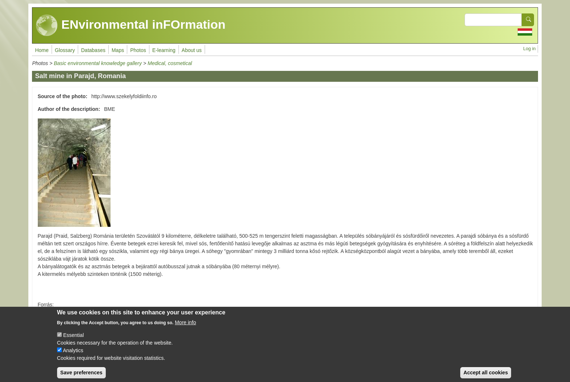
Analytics (73, 356)
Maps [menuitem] (118, 50)
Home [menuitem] (41, 50)
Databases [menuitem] (93, 50)
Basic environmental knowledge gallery (98, 63)
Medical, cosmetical (170, 63)
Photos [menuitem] (138, 50)
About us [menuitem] (192, 50)
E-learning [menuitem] (164, 50)
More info (185, 328)
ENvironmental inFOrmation (130, 25)
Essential (73, 341)
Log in (529, 48)
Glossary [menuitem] (65, 50)
